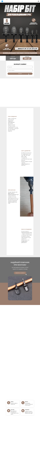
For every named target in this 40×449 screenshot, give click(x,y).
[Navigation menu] (38, 1)
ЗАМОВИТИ (20, 73)
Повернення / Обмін (20, 433)
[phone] (20, 70)
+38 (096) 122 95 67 (20, 424)
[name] (20, 67)
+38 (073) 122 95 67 (20, 423)
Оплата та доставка (20, 431)
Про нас (20, 434)
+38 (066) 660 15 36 (20, 426)
